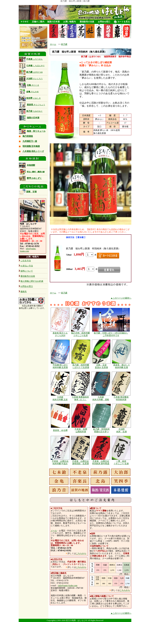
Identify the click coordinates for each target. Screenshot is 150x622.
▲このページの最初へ (121, 298)
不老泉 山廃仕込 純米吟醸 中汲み (60, 462)
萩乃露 (31, 72)
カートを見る (122, 21)
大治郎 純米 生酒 (121, 430)
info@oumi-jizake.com (28, 250)
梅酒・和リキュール (36, 131)
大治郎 (31, 79)
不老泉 (31, 59)
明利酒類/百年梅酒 (31, 146)
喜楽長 (36, 105)
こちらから (81, 553)
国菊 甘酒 (28, 192)
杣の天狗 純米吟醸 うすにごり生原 (80, 334)
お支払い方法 (26, 266)
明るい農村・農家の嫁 (36, 172)
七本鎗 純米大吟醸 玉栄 (60, 398)
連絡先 (23, 291)
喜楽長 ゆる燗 (60, 430)
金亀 (29, 92)
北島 (33, 85)
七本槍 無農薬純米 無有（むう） (80, 398)
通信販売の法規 (87, 22)
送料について (26, 271)
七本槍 (32, 66)
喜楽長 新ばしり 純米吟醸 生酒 (121, 366)
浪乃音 (31, 111)
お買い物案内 (69, 22)
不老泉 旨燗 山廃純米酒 (81, 430)
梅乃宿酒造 (28, 136)
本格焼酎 (31, 165)
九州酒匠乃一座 (30, 141)
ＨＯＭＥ (24, 22)
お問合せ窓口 (104, 22)
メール (54, 531)
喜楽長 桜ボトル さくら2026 (60, 334)
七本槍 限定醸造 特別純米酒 (121, 398)
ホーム (53, 44)
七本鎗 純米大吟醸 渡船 (100, 398)
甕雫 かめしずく (34, 178)
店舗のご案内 (38, 22)
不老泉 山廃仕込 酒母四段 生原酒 (80, 462)
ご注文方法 (25, 261)
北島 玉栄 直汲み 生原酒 (101, 366)
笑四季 (30, 98)
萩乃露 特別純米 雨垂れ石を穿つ (101, 430)
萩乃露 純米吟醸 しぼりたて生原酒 (80, 366)
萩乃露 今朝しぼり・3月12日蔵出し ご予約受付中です (111, 334)
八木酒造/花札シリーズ (33, 151)
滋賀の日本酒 (53, 22)
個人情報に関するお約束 (31, 281)
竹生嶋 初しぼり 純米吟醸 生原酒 (60, 366)
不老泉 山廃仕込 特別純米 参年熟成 (100, 462)
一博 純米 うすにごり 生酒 (121, 462)
